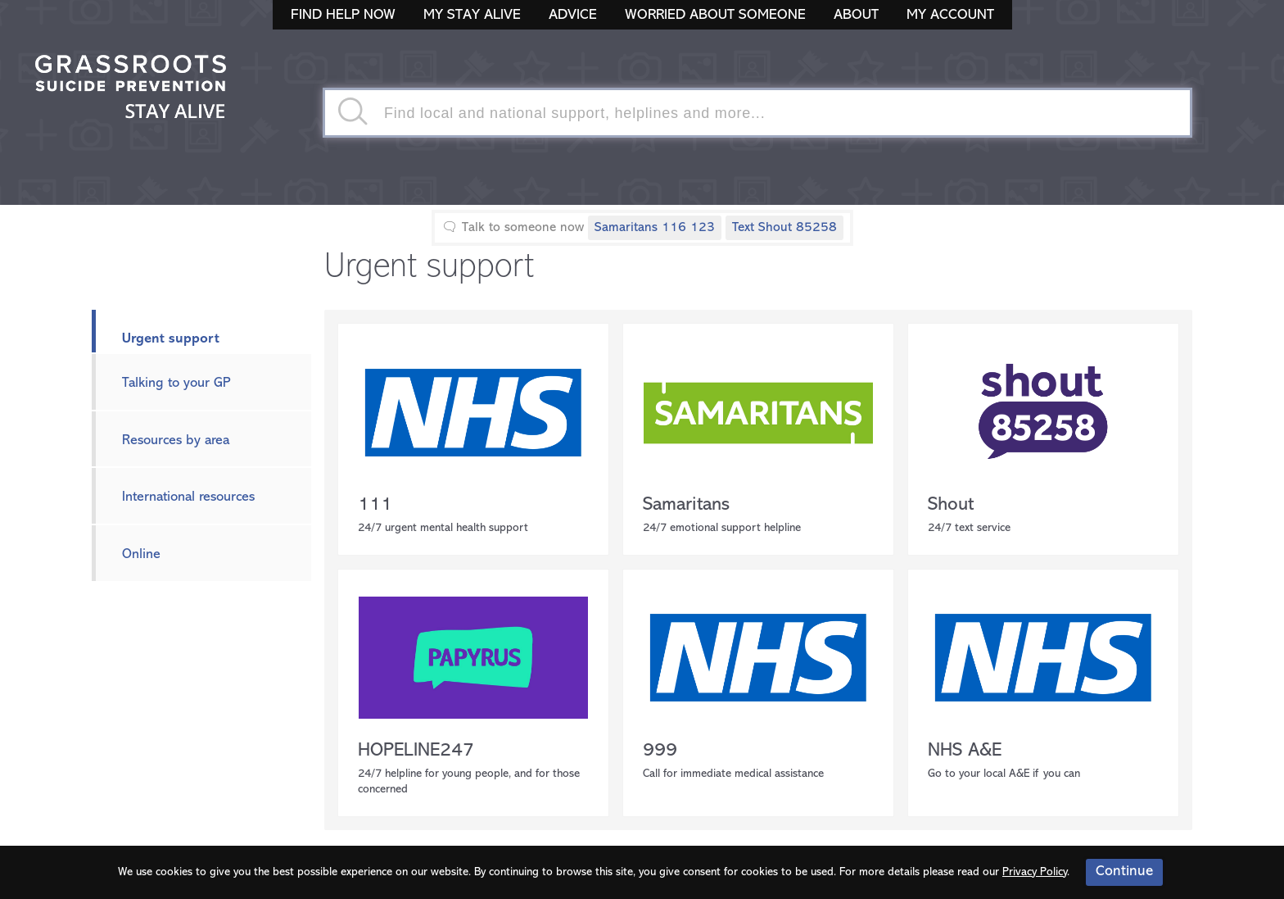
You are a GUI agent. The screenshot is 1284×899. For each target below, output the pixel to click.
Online (141, 554)
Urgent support (170, 339)
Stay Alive (131, 88)
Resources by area (175, 440)
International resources (188, 497)
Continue (1124, 871)
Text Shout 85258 (784, 227)
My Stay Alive (472, 15)
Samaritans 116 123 (655, 227)
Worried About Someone (715, 15)
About (856, 15)
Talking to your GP (176, 383)
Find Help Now (343, 15)
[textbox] (757, 113)
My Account (950, 15)
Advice (573, 15)
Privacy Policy (1034, 872)
